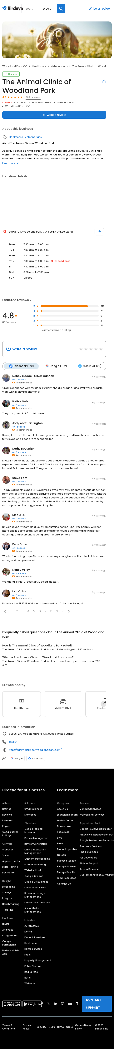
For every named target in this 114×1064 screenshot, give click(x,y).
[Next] (103, 704)
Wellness (29, 983)
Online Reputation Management (35, 851)
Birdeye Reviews (66, 866)
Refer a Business (89, 869)
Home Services (33, 949)
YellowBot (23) (89, 366)
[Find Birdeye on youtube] (70, 1004)
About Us (62, 809)
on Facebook (19, 379)
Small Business (33, 809)
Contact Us (64, 883)
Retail (27, 977)
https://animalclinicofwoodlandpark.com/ (35, 750)
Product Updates (67, 849)
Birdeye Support (89, 863)
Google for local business (33, 830)
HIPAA (60, 1027)
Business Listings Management (34, 895)
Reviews (7, 814)
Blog (59, 837)
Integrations (9, 935)
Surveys (7, 892)
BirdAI (5, 924)
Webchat (7, 849)
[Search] (61, 8)
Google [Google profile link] (16, 758)
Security (41, 1027)
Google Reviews (33, 876)
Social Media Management (32, 910)
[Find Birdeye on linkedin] (55, 1004)
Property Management (37, 960)
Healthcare (39, 66)
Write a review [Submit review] (54, 115)
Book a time (64, 826)
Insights (7, 898)
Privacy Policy (27, 1027)
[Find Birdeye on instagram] (62, 1004)
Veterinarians (59, 66)
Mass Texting (10, 866)
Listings (6, 809)
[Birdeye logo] (13, 8)
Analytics (7, 929)
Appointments (11, 861)
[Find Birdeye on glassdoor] (77, 1004)
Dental (28, 931)
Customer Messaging (37, 858)
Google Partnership (9, 943)
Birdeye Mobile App (10, 952)
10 (63, 611)
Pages (6, 826)
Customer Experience (37, 902)
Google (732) (56, 366)
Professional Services (92, 814)
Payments (8, 872)
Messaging (8, 886)
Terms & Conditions (9, 1027)
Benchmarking (10, 904)
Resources (63, 832)
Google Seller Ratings (10, 833)
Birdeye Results (66, 872)
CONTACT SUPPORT (93, 1004)
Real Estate (31, 972)
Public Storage (32, 966)
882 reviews (33, 97)
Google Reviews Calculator (96, 828)
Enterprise (30, 814)
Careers (62, 855)
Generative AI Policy (83, 1027)
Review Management (37, 838)
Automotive (31, 926)
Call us (13, 742)
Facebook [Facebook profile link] (35, 758)
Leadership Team (67, 814)
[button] (5, 611)
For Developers (88, 857)
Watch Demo (65, 820)
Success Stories (66, 860)
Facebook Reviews (35, 887)
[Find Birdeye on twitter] (48, 1004)
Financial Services (34, 937)
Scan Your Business (91, 846)
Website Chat (32, 870)
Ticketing (7, 909)
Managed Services (90, 809)
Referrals (7, 820)
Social (5, 855)
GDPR (52, 1027)
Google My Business (36, 881)
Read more (10, 163)
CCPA (69, 1027)
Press (60, 843)
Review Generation (35, 843)
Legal (27, 954)
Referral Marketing (35, 864)
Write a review (100, 8)
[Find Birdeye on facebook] (42, 1004)
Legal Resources (66, 878)
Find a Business (89, 852)
